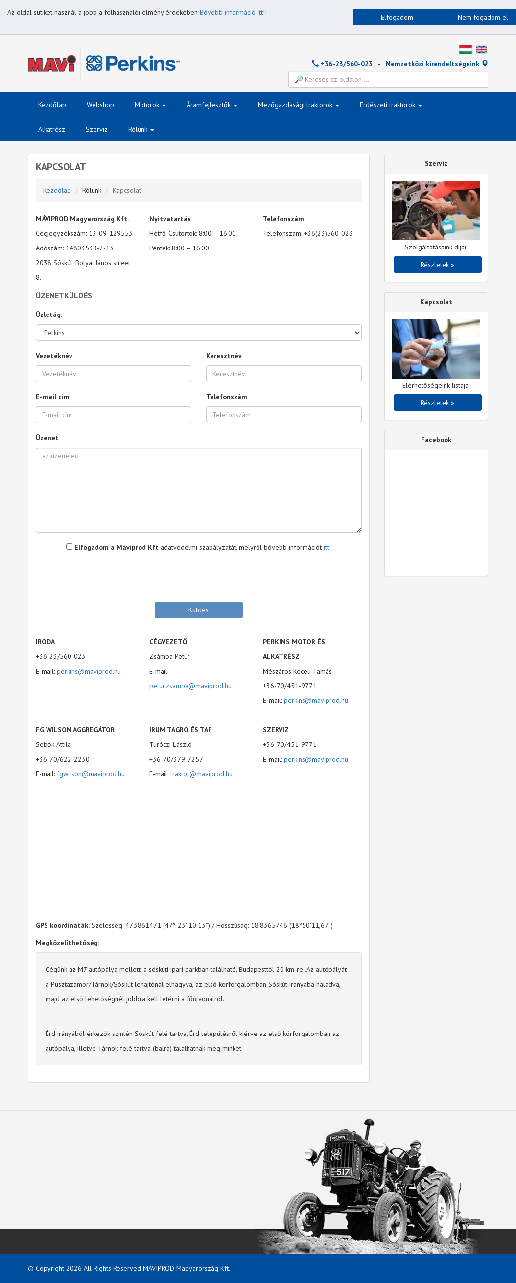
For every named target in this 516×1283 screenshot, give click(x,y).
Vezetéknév (54, 355)
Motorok (150, 104)
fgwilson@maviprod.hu (91, 773)
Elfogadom (397, 17)
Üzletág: (49, 314)
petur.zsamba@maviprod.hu (190, 685)
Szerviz (97, 129)
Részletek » (437, 264)
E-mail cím (53, 396)
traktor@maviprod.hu (201, 773)
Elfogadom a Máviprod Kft (112, 547)
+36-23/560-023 (342, 63)
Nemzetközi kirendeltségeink (437, 63)
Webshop (100, 104)
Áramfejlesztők (212, 104)
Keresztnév (224, 355)
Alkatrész (51, 129)
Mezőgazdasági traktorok (298, 104)
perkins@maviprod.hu (89, 671)
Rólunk (141, 129)
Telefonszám (226, 396)
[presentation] (198, 576)
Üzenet (47, 437)
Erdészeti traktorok (391, 104)
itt (326, 547)
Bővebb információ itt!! (233, 12)
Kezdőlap (52, 104)
